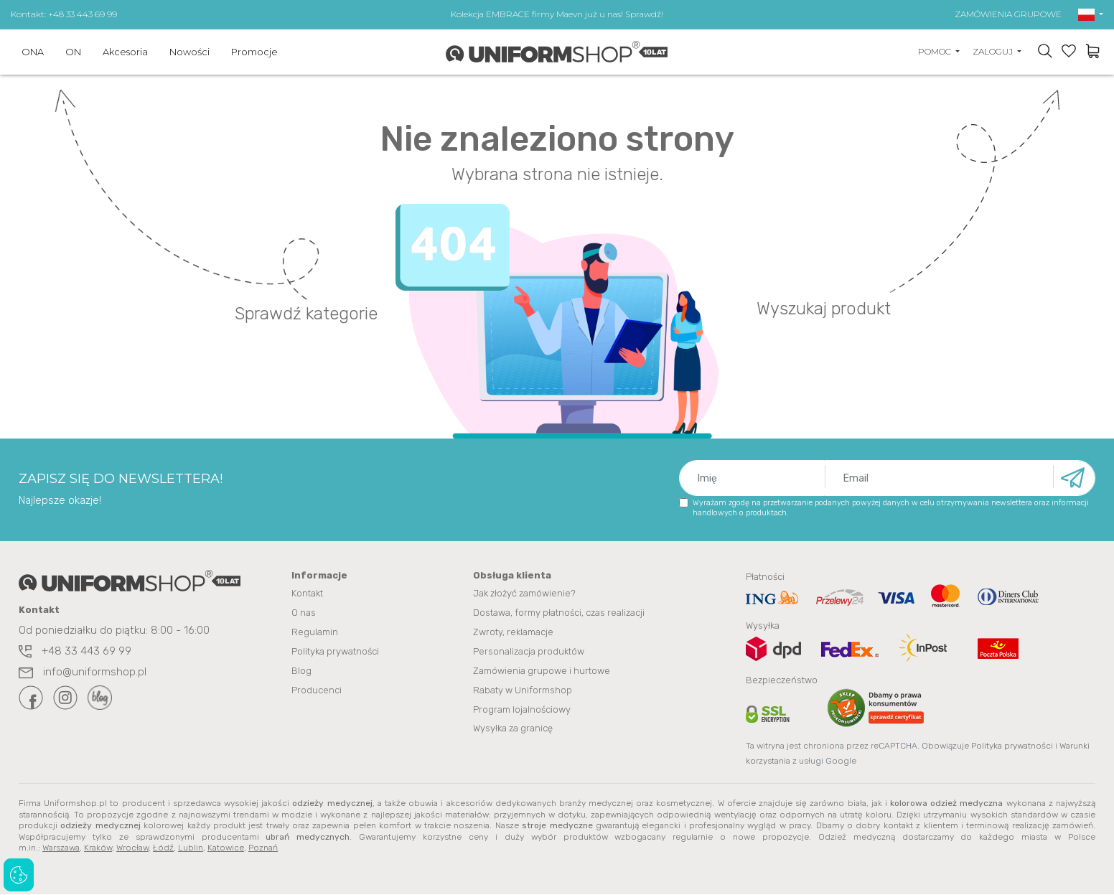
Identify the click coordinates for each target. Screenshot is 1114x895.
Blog (301, 671)
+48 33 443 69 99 (75, 651)
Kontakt (307, 594)
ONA (33, 51)
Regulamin (314, 632)
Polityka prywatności (335, 652)
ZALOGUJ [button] (994, 51)
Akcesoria (125, 51)
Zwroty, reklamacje (513, 632)
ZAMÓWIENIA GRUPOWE (1008, 14)
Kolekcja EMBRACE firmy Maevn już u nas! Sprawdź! (557, 14)
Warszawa (61, 848)
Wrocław (132, 848)
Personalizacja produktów (528, 652)
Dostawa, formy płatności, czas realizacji (559, 613)
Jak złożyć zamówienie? (524, 594)
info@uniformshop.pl (82, 671)
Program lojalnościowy (522, 710)
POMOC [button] (935, 51)
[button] (1090, 14)
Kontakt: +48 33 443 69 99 (64, 14)
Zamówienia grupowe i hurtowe (541, 671)
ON (73, 51)
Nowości (189, 51)
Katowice (225, 848)
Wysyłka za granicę (513, 729)
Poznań (263, 848)
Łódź (163, 848)
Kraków (98, 848)
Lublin (190, 848)
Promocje (254, 51)
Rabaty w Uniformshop (522, 690)
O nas (303, 613)
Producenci (316, 690)
